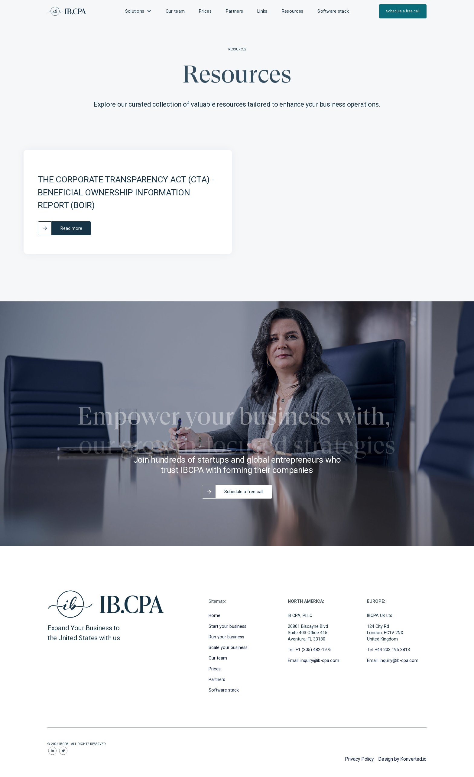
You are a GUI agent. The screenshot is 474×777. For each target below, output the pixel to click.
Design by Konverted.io (402, 759)
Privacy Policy (359, 759)
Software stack (224, 690)
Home (214, 615)
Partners (217, 679)
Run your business (226, 636)
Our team (218, 658)
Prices (215, 668)
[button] (138, 11)
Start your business (227, 626)
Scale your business (228, 647)
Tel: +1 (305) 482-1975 (310, 649)
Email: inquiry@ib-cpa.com (313, 660)
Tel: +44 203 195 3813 (388, 649)
